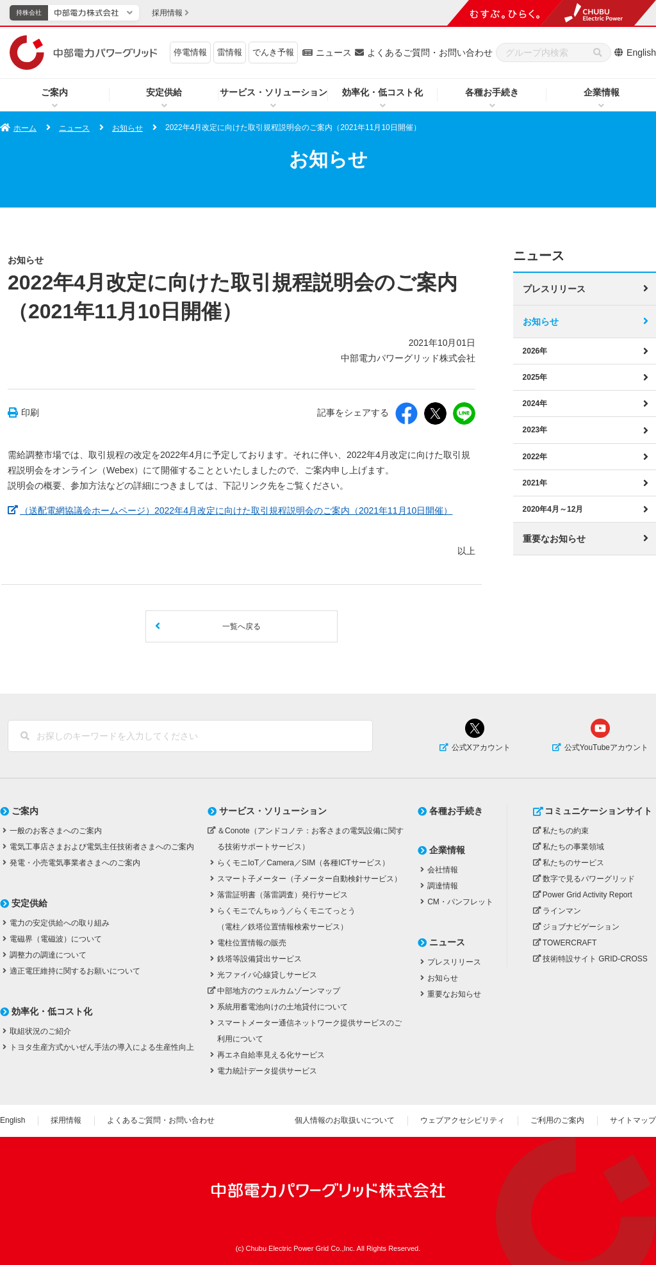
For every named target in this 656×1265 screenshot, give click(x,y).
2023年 (535, 429)
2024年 (535, 403)
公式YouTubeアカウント (606, 747)
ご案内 (54, 92)
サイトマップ (633, 1120)
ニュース (334, 52)
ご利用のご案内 (557, 1120)
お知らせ (127, 128)
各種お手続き (492, 92)
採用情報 (66, 1120)
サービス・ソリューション (273, 92)
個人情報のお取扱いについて (345, 1120)
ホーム (25, 128)
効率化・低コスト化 (382, 92)
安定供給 (164, 92)
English (641, 52)
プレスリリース (554, 289)
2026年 (535, 351)
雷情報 (229, 52)
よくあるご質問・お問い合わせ (430, 52)
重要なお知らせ (554, 538)
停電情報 (190, 52)
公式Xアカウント (481, 747)
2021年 (535, 482)
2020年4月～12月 (553, 508)
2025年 (535, 377)
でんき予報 (273, 52)
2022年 (535, 456)
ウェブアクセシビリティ (462, 1120)
